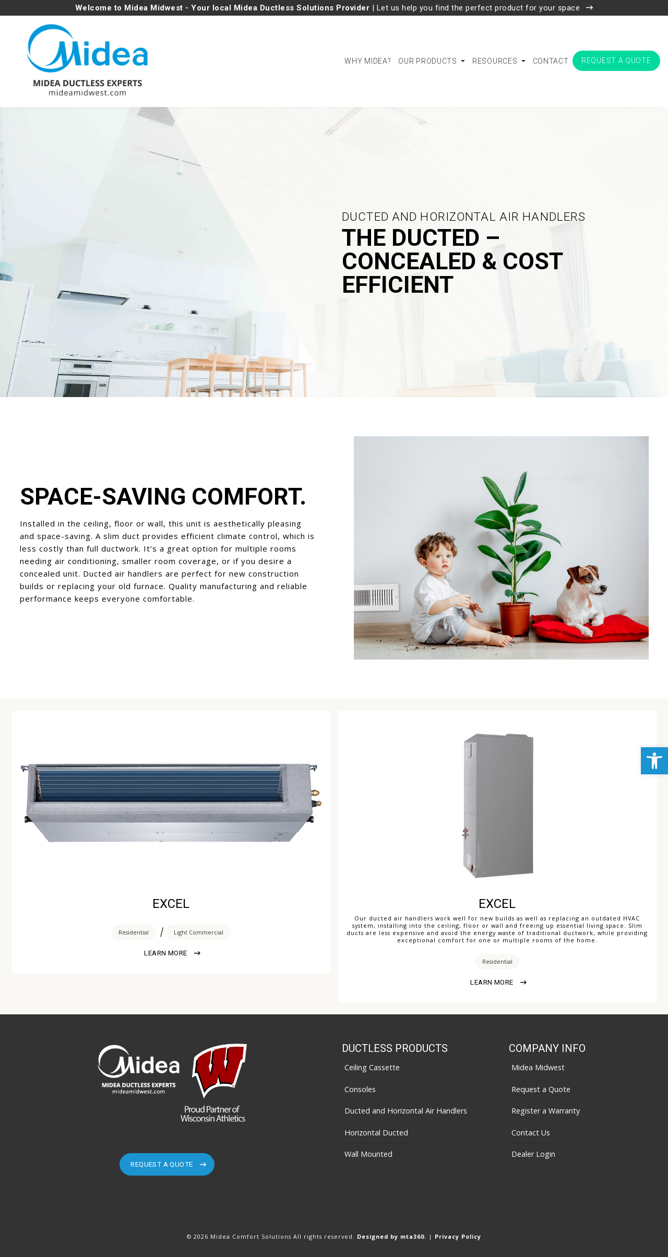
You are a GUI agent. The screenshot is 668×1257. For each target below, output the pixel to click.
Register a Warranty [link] (545, 1111)
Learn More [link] (172, 953)
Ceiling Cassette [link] (372, 1067)
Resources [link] (495, 61)
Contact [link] (551, 61)
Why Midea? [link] (367, 61)
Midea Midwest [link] (538, 1067)
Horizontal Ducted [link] (376, 1133)
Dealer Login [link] (533, 1154)
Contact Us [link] (530, 1133)
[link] (654, 760)
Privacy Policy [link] (458, 1236)
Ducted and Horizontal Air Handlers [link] (405, 1111)
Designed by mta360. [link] (392, 1236)
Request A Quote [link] (168, 1164)
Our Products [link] (428, 61)
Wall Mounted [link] (368, 1154)
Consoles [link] (360, 1089)
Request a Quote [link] (616, 60)
